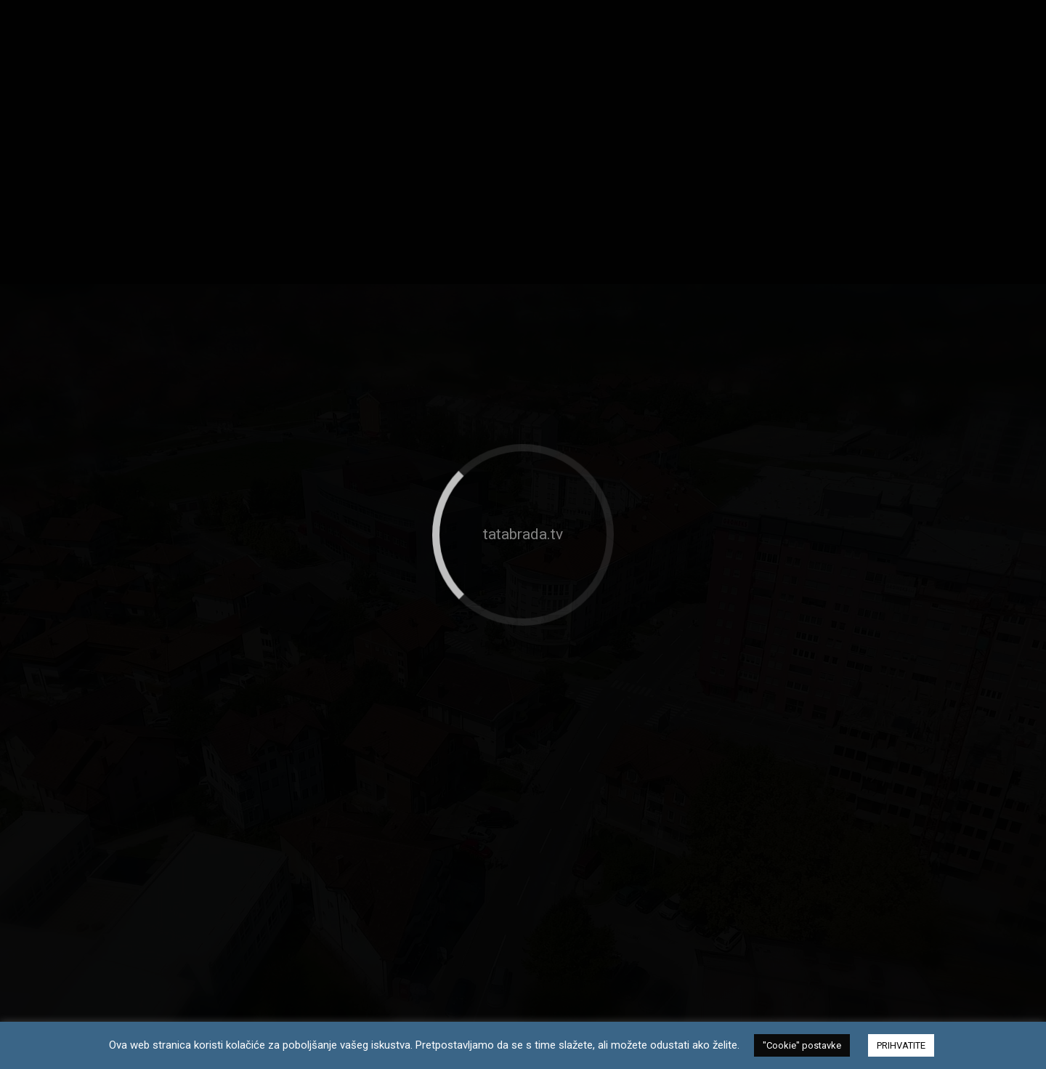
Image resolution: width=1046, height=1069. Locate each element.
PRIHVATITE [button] (901, 1045)
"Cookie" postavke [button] (802, 1045)
